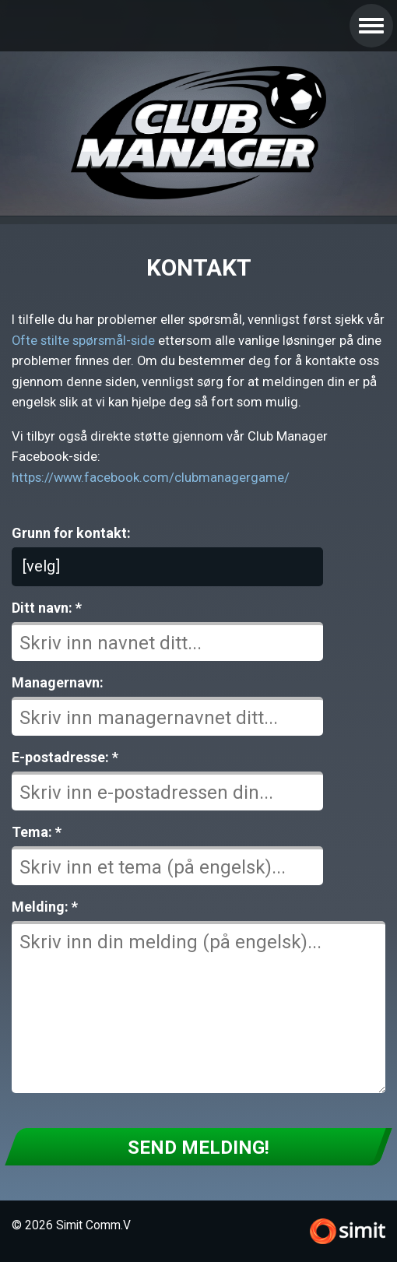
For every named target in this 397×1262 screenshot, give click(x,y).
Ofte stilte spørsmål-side (83, 340)
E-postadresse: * (65, 757)
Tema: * (36, 832)
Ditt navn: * (47, 607)
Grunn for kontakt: (71, 533)
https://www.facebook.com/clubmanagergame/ (151, 477)
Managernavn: (58, 682)
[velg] (41, 566)
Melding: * (45, 906)
